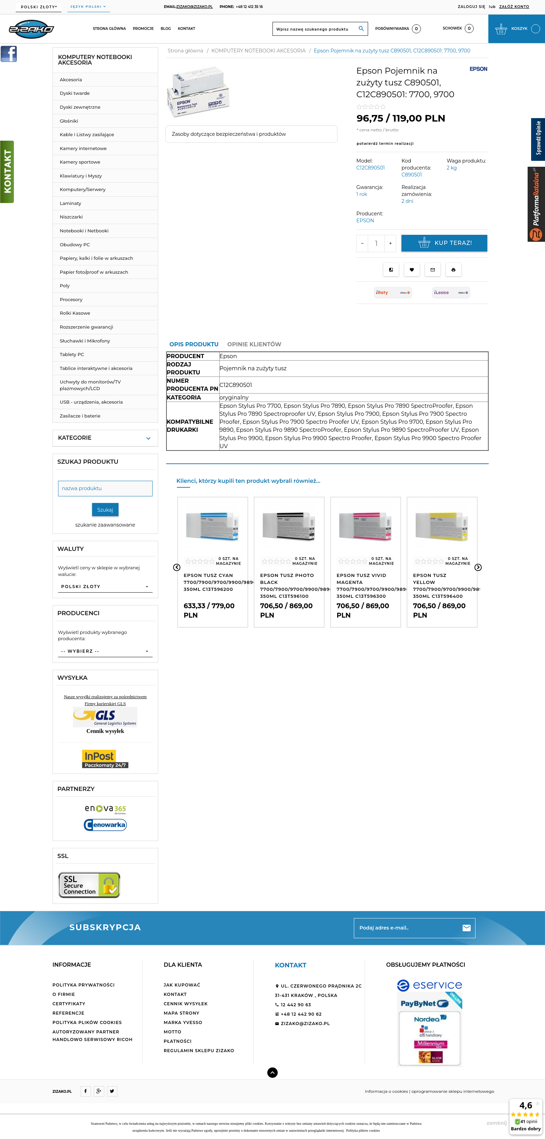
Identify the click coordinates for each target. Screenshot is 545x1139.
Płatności (178, 1041)
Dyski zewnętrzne (80, 107)
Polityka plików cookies (87, 1022)
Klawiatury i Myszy (81, 176)
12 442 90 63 (293, 1004)
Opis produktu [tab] (194, 344)
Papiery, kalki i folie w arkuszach (96, 258)
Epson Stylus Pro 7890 (314, 406)
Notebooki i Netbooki (84, 230)
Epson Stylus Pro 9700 (392, 422)
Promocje (143, 28)
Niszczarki (71, 217)
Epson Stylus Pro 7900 (349, 414)
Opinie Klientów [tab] (254, 344)
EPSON (365, 220)
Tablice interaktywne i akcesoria (96, 368)
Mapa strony (182, 1013)
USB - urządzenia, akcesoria (91, 402)
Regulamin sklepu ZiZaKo (199, 1050)
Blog (166, 28)
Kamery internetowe (83, 148)
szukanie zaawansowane (105, 525)
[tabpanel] (327, 408)
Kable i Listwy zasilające (87, 134)
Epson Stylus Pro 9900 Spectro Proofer (318, 438)
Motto (172, 1031)
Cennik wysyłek (186, 1003)
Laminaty (70, 203)
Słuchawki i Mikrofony (85, 341)
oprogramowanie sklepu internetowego (453, 1091)
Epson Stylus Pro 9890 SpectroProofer (288, 430)
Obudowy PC (75, 244)
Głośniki (69, 121)
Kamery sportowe (80, 162)
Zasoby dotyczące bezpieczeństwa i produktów (229, 134)
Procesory (71, 299)
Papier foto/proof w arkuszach (94, 272)
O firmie (63, 994)
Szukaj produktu (88, 461)
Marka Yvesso (183, 1022)
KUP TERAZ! (444, 243)
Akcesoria (71, 79)
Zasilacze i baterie (80, 416)
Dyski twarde (75, 93)
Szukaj (105, 510)
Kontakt (186, 28)
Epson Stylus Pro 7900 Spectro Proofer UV (301, 422)
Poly (65, 285)
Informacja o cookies (386, 1091)
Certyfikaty (69, 1003)
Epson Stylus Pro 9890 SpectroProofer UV (401, 430)
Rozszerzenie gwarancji (86, 327)
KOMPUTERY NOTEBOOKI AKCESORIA (95, 60)
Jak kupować (182, 985)
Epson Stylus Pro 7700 (250, 406)
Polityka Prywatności (83, 985)
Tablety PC (72, 354)
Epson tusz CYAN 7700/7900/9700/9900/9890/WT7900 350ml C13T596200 (232, 582)
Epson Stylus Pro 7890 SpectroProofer (400, 406)
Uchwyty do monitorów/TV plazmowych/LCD (90, 385)
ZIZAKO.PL (62, 1091)
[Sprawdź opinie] (538, 140)
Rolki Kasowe (75, 313)
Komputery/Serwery (83, 189)
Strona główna (109, 28)
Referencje (68, 1013)
